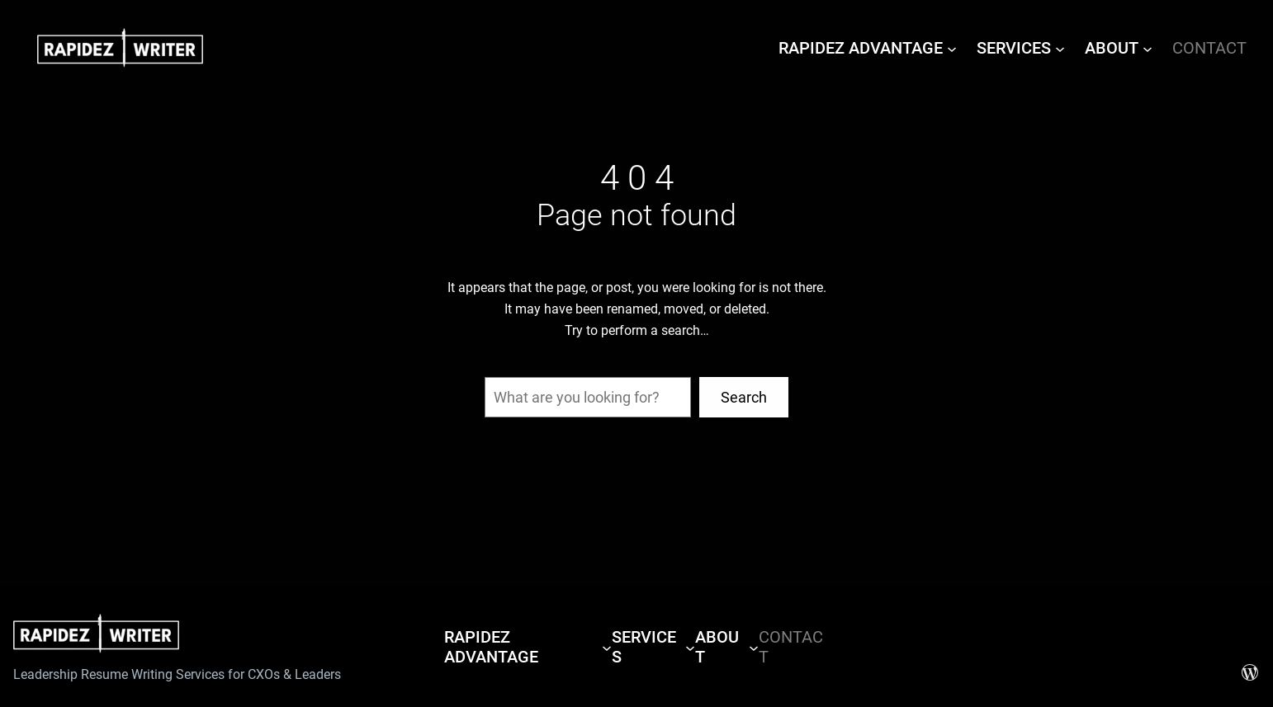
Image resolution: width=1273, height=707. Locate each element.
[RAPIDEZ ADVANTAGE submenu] (952, 48)
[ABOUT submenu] (1147, 48)
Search (744, 397)
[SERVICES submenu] (1060, 48)
